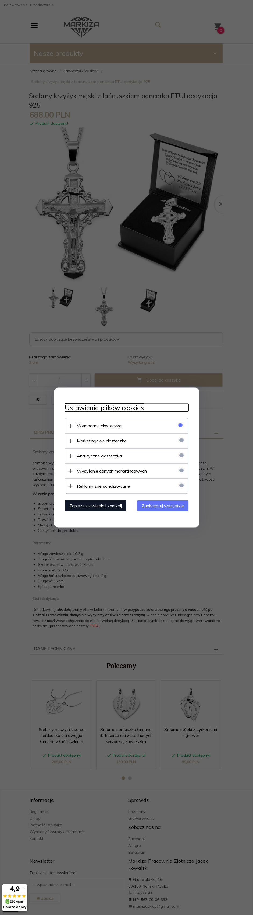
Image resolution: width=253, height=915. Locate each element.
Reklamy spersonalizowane (103, 486)
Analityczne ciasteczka (99, 456)
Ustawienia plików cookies (104, 408)
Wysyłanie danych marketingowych (112, 471)
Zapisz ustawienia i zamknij (95, 505)
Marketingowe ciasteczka (102, 440)
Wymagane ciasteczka (99, 425)
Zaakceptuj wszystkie (163, 505)
